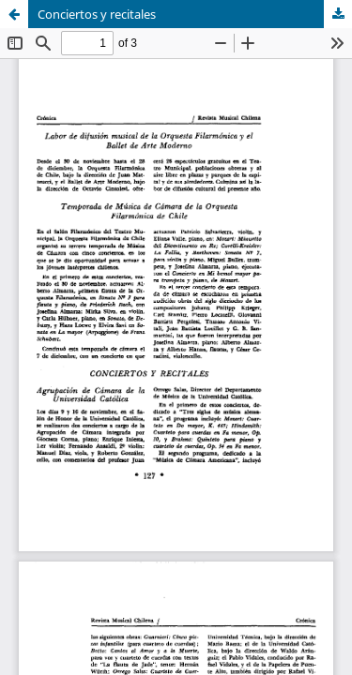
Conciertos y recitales (97, 14)
